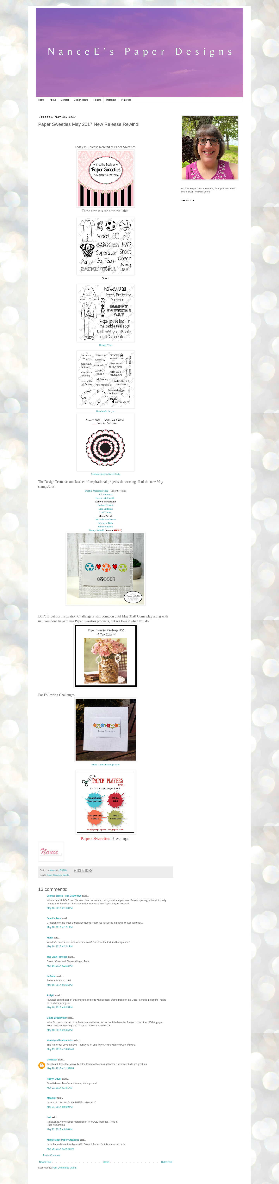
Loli (49, 1117)
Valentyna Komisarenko (60, 1040)
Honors (97, 100)
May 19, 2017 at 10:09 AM (60, 1049)
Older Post (166, 1162)
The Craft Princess (57, 957)
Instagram (111, 100)
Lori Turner (105, 512)
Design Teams (81, 100)
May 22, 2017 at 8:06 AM (59, 1129)
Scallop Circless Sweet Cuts (105, 473)
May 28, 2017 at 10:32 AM (60, 1148)
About (53, 100)
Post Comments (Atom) (64, 1167)
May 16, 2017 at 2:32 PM (59, 965)
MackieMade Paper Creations (63, 1139)
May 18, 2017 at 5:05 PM (59, 1030)
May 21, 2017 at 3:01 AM (59, 1087)
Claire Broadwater (57, 1018)
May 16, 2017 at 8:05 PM (59, 1007)
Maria (50, 937)
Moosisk (51, 1098)
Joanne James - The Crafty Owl (64, 896)
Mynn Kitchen (105, 526)
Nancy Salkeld (96, 530)
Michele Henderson (106, 519)
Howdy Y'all (105, 344)
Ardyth (50, 995)
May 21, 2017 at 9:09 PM (59, 1107)
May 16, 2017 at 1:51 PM (59, 927)
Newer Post (45, 1162)
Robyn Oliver (54, 1079)
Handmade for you (105, 411)
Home (41, 100)
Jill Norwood (105, 494)
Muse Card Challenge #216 (106, 764)
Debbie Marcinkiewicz (96, 490)
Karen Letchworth (105, 497)
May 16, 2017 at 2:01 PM (59, 946)
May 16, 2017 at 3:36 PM (59, 985)
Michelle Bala (105, 523)
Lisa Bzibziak (106, 508)
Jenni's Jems (54, 918)
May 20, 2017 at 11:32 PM (60, 1068)
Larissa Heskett (106, 505)
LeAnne (51, 976)
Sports (66, 875)
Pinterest (126, 100)
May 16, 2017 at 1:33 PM (59, 908)
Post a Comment (51, 1155)
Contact (65, 100)
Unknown (52, 1059)
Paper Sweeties (54, 875)
